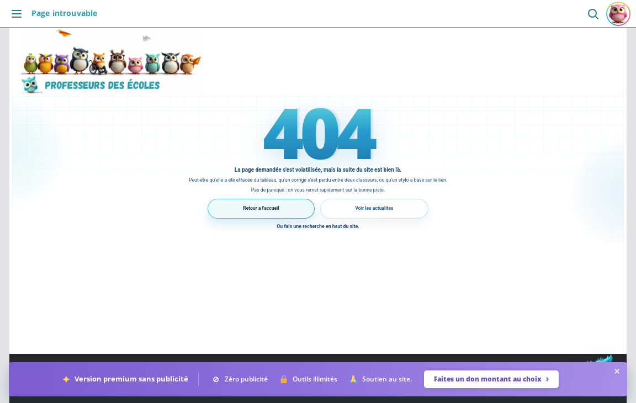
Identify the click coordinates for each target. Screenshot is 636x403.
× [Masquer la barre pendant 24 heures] (617, 371)
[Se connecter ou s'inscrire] (618, 14)
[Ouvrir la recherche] (592, 13)
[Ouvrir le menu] (19, 14)
